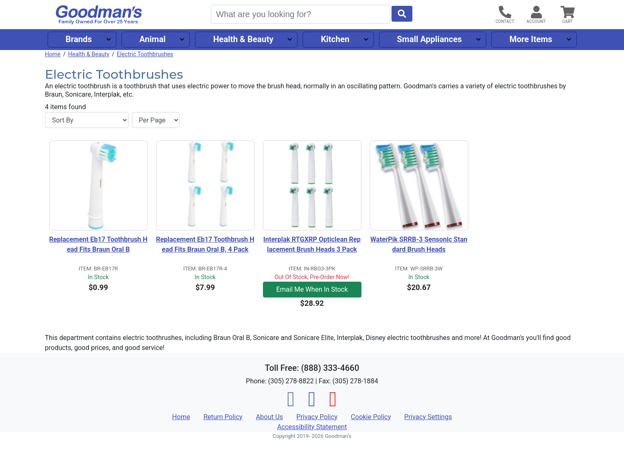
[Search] (300, 14)
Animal (152, 39)
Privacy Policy (317, 417)
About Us (269, 417)
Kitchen (335, 39)
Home (53, 54)
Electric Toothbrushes (145, 54)
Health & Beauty (243, 39)
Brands (79, 39)
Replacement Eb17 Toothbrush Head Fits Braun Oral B (98, 244)
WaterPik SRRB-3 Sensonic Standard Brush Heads (418, 244)
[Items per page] (156, 120)
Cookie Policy (371, 417)
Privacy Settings (428, 417)
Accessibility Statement (312, 427)
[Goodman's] (99, 15)
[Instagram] (312, 404)
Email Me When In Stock (312, 289)
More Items (530, 39)
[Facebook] (291, 404)
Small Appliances (429, 39)
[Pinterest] (333, 404)
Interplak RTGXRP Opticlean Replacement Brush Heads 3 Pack (312, 244)
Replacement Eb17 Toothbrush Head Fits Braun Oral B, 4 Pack (205, 244)
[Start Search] (402, 14)
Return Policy (222, 417)
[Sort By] (87, 120)
